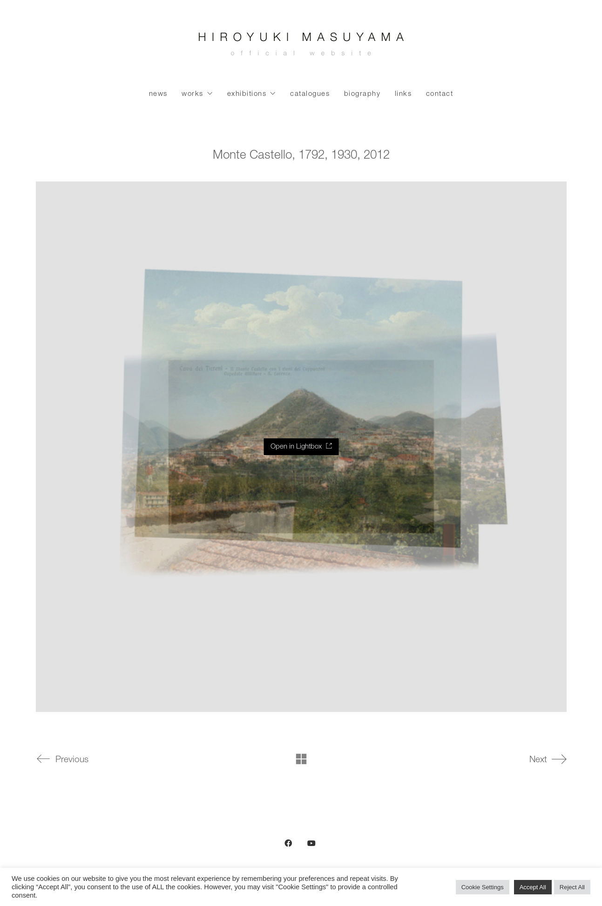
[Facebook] (288, 843)
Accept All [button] (533, 887)
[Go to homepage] (301, 46)
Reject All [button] (572, 887)
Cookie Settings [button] (482, 887)
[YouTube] (311, 843)
